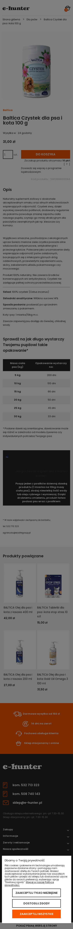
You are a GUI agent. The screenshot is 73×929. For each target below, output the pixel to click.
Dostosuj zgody (36, 903)
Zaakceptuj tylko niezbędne (36, 893)
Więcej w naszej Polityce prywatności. (29, 884)
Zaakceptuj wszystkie (36, 914)
